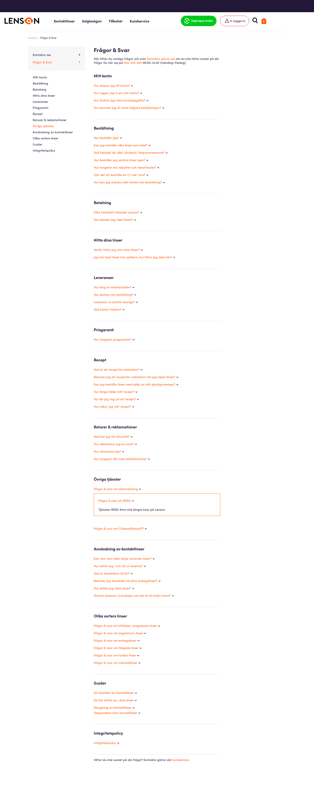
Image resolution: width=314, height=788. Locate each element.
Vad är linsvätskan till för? (112, 573)
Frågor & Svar (42, 62)
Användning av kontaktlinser (53, 132)
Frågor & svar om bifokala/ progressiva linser (125, 626)
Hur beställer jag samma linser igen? (119, 160)
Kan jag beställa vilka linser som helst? (121, 145)
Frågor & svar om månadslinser (115, 663)
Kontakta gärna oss (161, 58)
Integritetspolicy (105, 743)
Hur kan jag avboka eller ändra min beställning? (128, 182)
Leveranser (40, 101)
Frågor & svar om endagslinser (115, 640)
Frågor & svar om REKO (114, 501)
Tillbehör (138, 21)
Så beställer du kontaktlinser (114, 693)
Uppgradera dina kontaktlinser (115, 713)
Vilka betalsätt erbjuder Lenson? (116, 212)
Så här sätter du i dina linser (114, 700)
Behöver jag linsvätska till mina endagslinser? (125, 581)
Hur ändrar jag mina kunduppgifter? (119, 100)
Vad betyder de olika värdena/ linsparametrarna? (129, 152)
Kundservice (162, 21)
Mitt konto (40, 77)
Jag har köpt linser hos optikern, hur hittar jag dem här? (133, 257)
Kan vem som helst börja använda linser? (123, 558)
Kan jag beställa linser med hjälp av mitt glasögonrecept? (134, 384)
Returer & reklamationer (50, 120)
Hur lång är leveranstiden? (112, 287)
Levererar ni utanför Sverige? (114, 302)
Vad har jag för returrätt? (112, 436)
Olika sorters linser (45, 138)
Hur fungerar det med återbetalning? (120, 459)
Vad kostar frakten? (107, 309)
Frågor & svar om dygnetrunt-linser (118, 633)
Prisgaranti (40, 107)
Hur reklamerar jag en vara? (114, 444)
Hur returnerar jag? (107, 451)
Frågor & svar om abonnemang (116, 489)
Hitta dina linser (44, 95)
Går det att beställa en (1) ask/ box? (119, 174)
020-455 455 (133, 62)
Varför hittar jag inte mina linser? (117, 249)
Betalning (39, 89)
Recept (38, 114)
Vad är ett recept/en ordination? (117, 369)
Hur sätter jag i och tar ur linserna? (118, 566)
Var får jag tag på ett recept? (115, 399)
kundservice (180, 760)
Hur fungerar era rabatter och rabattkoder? (125, 167)
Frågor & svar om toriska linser (115, 655)
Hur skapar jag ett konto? (112, 85)
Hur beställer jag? (106, 137)
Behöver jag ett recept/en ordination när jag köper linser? (134, 377)
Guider (37, 144)
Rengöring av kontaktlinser (112, 707)
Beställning (40, 83)
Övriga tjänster (43, 126)
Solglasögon (114, 21)
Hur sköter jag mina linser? (112, 588)
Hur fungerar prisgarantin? (113, 339)
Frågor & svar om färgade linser (116, 648)
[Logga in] (254, 21)
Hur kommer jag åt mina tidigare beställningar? (127, 107)
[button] (218, 21)
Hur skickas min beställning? (113, 294)
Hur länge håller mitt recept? (114, 391)
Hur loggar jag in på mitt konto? (116, 93)
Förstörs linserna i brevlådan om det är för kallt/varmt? (132, 596)
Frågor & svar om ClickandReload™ (119, 528)
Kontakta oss (42, 54)
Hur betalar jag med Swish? (113, 219)
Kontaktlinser (87, 21)
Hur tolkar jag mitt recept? (112, 406)
